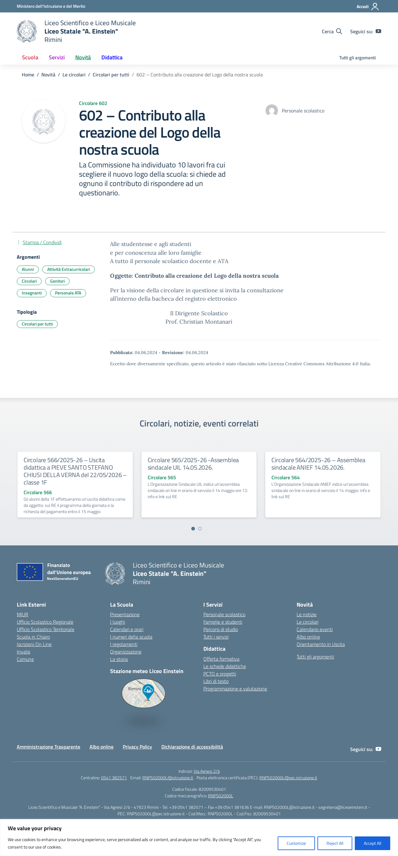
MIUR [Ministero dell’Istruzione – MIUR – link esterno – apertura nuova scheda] (22, 614)
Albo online (308, 636)
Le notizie (307, 614)
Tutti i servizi (216, 636)
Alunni (28, 269)
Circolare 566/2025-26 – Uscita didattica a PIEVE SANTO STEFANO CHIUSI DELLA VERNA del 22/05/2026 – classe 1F (75, 471)
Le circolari (307, 622)
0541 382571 (114, 777)
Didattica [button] (112, 57)
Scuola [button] (30, 57)
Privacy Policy (137, 746)
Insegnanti (32, 292)
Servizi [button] (57, 57)
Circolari (29, 281)
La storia (119, 659)
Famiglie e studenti (222, 622)
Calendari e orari (126, 629)
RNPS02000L (220, 795)
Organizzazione (125, 651)
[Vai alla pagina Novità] (48, 74)
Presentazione (125, 614)
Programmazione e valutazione (235, 688)
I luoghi (117, 622)
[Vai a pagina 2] (200, 528)
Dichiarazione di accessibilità (192, 746)
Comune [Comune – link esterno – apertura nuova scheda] (25, 659)
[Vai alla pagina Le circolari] (74, 74)
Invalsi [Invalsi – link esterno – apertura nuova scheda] (23, 651)
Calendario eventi (315, 629)
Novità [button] (83, 57)
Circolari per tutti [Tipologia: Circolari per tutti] (37, 324)
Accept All (372, 843)
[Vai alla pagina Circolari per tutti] (111, 74)
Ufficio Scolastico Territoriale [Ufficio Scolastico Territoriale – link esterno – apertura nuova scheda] (45, 629)
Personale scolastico (224, 614)
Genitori (57, 281)
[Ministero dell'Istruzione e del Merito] (51, 6)
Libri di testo (216, 681)
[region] (199, 837)
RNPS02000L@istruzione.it (167, 777)
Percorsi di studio (220, 629)
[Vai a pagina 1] (193, 528)
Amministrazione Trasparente (48, 746)
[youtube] (378, 31)
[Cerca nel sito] (332, 31)
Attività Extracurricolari (68, 269)
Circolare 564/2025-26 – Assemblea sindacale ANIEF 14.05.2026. (318, 463)
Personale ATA (68, 292)
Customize (296, 843)
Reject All (334, 843)
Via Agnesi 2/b (207, 771)
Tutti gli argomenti (357, 57)
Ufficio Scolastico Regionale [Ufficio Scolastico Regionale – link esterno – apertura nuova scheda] (45, 622)
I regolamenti (123, 644)
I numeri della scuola (131, 636)
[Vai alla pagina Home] (28, 74)
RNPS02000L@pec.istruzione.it (288, 777)
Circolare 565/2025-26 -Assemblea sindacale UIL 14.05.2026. (193, 463)
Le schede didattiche (224, 666)
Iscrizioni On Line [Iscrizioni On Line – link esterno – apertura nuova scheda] (34, 644)
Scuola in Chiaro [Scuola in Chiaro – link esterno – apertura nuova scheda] (33, 636)
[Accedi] (368, 6)
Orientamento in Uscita (321, 644)
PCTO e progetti (219, 673)
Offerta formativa (221, 658)
